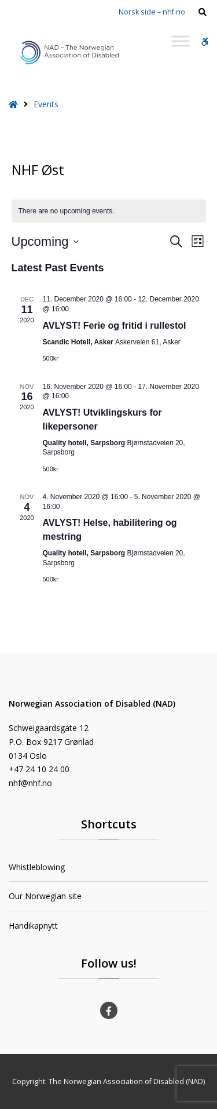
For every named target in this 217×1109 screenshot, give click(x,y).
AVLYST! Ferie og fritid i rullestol (114, 325)
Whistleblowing (37, 866)
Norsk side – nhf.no (152, 12)
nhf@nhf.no (30, 782)
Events (46, 104)
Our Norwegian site (45, 895)
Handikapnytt (33, 925)
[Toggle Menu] (180, 40)
